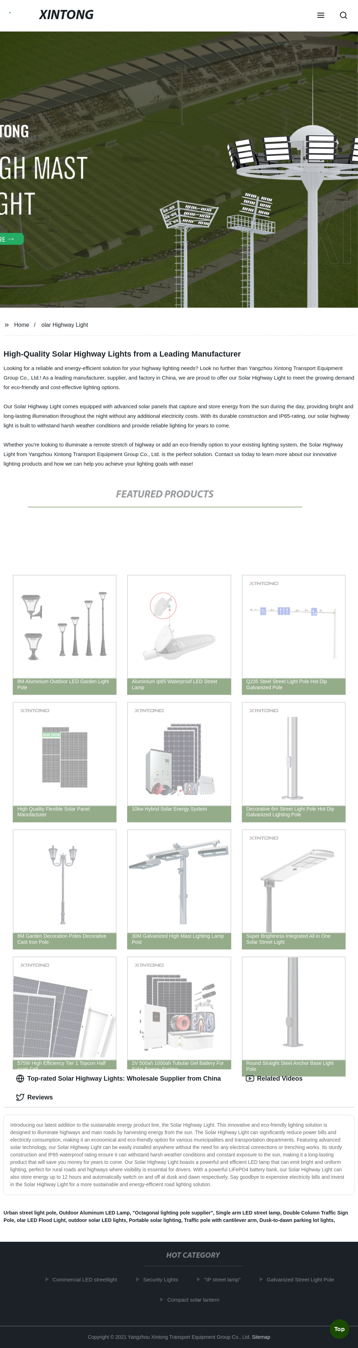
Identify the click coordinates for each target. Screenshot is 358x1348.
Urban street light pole (30, 1213)
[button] (320, 16)
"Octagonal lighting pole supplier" (172, 1213)
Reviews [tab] (34, 1097)
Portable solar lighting (155, 1220)
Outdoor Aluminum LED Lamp (94, 1213)
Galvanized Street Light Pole (302, 1279)
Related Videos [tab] (274, 1078)
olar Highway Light (64, 325)
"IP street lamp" (224, 1279)
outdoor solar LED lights (97, 1220)
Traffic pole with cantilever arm (220, 1220)
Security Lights (163, 1279)
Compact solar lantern (196, 1299)
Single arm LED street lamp (248, 1213)
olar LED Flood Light (41, 1220)
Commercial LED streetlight (87, 1279)
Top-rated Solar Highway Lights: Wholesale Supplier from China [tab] (118, 1078)
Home (21, 325)
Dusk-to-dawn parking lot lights (297, 1220)
